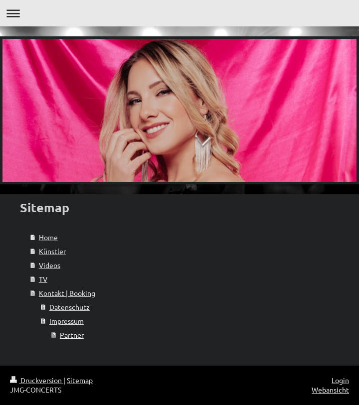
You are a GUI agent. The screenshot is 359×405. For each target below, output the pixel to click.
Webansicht (330, 389)
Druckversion (36, 380)
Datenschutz (69, 306)
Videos (49, 265)
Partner (72, 334)
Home (48, 237)
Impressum (66, 320)
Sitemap (80, 380)
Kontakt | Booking (67, 292)
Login (340, 380)
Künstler (52, 251)
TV (43, 278)
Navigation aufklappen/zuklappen (179, 13)
